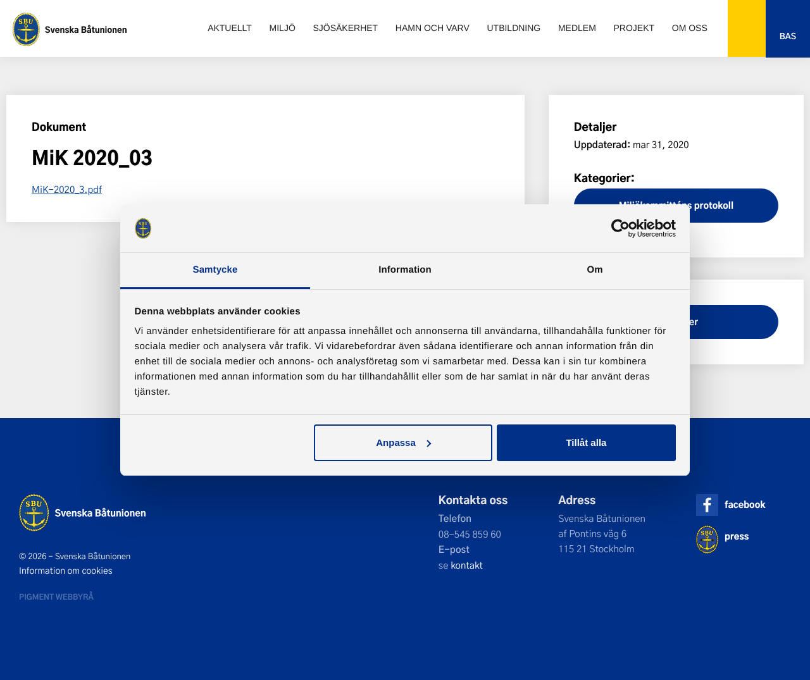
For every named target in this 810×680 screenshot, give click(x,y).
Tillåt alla (586, 442)
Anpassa (403, 442)
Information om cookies (66, 570)
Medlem (577, 28)
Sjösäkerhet (345, 28)
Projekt (634, 28)
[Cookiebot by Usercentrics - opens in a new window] (620, 228)
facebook (745, 504)
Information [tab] (405, 269)
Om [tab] (594, 269)
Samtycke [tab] (215, 269)
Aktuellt (230, 28)
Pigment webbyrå (56, 596)
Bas (788, 36)
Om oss (689, 28)
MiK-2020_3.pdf (67, 189)
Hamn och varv (433, 28)
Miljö (283, 28)
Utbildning (513, 28)
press (737, 536)
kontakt (467, 565)
